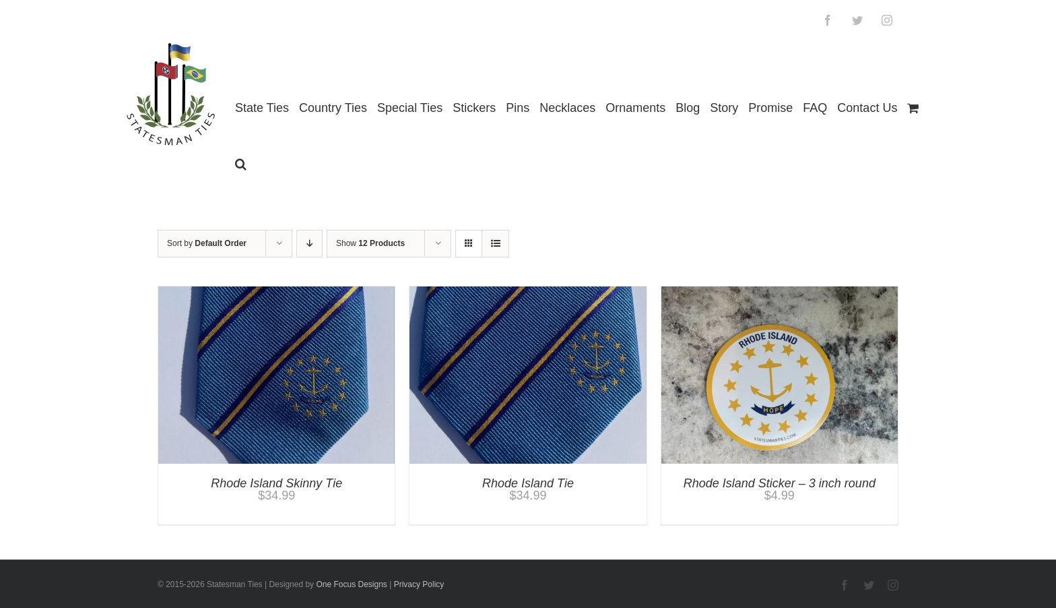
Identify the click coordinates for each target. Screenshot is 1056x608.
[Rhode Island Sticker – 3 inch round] (779, 292)
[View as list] (495, 244)
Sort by (206, 243)
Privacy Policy (419, 584)
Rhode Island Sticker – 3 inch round (780, 483)
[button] (240, 164)
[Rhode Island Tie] (527, 292)
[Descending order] (309, 243)
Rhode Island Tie (528, 483)
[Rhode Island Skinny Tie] (276, 292)
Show (370, 243)
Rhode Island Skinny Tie (276, 483)
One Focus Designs (351, 584)
